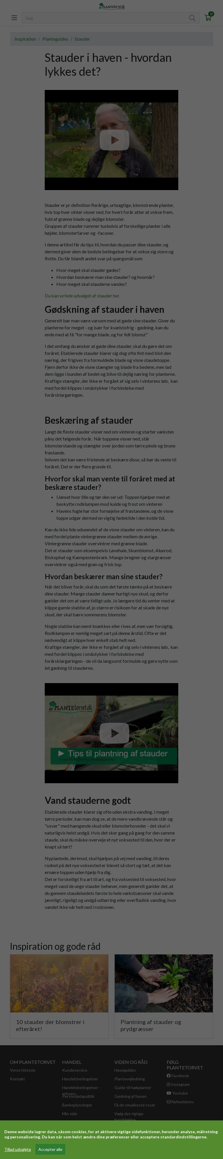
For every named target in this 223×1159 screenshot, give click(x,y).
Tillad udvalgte (17, 1149)
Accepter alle (50, 1149)
